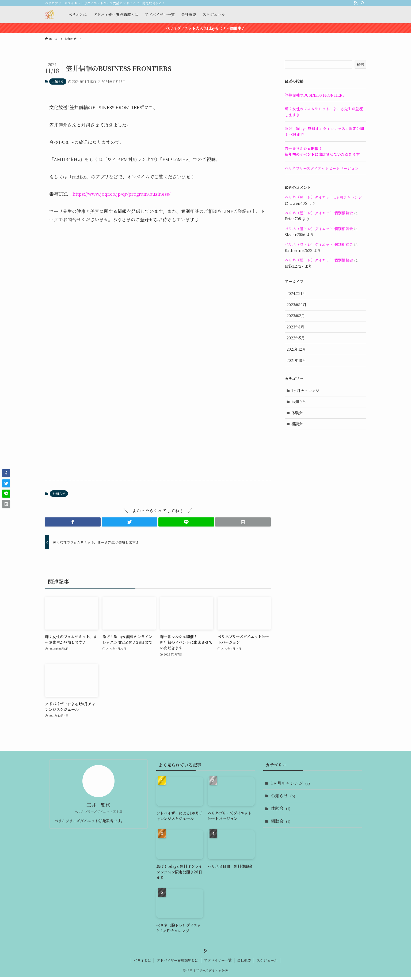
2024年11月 (296, 293)
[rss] (355, 3)
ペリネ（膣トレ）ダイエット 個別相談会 (319, 212)
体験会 (297, 412)
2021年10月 (296, 360)
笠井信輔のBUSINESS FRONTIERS (315, 95)
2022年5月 (296, 337)
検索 (360, 64)
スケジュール (267, 960)
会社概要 (244, 960)
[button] (73, 522)
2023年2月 (296, 315)
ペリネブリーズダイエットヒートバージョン (322, 168)
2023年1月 (295, 327)
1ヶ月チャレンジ (305, 390)
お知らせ (58, 81)
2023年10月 (296, 304)
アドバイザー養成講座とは (177, 960)
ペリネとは (142, 960)
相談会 (297, 423)
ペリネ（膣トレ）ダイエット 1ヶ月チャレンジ (323, 197)
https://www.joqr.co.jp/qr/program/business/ (121, 193)
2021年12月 (296, 349)
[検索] (362, 3)
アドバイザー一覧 (218, 960)
